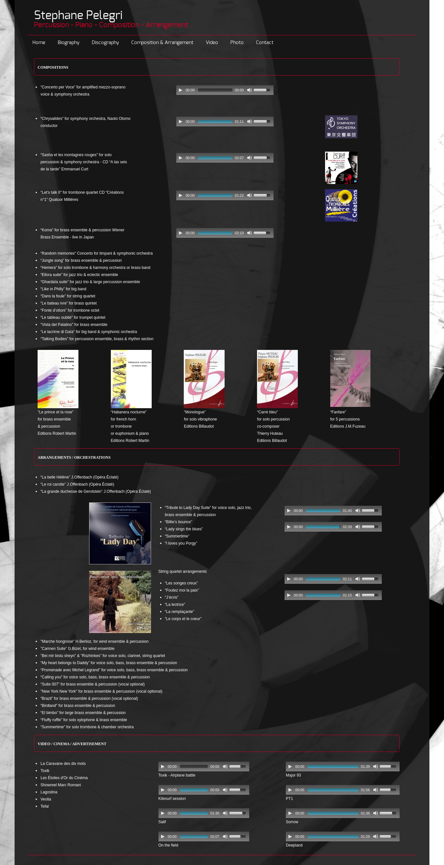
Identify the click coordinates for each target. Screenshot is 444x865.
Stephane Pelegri (78, 15)
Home (38, 42)
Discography (105, 42)
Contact (265, 42)
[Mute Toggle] (249, 90)
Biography (68, 42)
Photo (237, 42)
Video (212, 42)
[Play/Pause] (180, 90)
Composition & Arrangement (162, 42)
